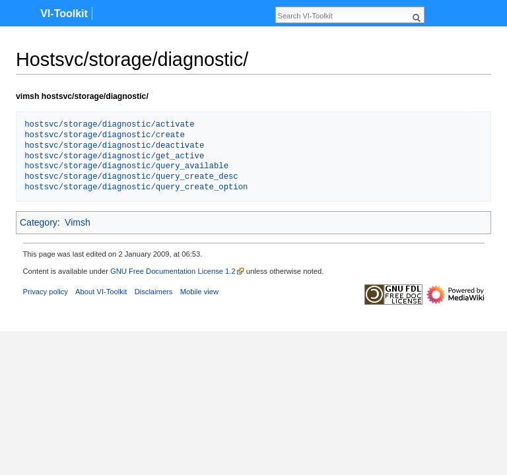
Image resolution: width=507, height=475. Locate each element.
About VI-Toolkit (101, 292)
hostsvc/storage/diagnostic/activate (109, 125)
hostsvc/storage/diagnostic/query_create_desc (131, 177)
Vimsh (77, 222)
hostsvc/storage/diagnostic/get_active (114, 156)
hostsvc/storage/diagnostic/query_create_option (136, 187)
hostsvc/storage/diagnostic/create (104, 135)
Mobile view (199, 292)
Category (38, 222)
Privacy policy (45, 292)
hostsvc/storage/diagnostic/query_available (126, 166)
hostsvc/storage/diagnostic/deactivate (114, 146)
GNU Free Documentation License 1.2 (173, 271)
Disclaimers (154, 292)
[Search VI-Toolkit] (342, 16)
